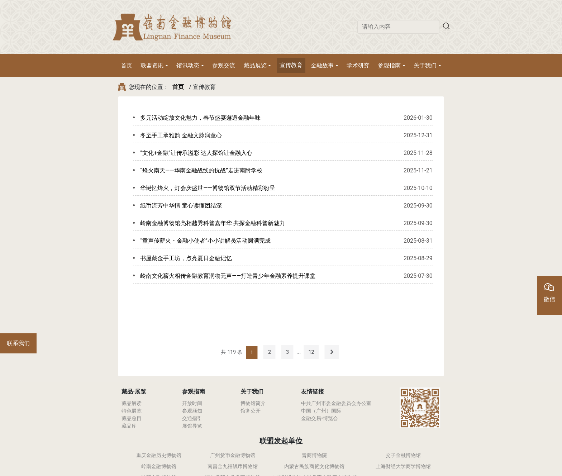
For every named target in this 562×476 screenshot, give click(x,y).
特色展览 (132, 411)
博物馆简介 (253, 403)
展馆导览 (192, 426)
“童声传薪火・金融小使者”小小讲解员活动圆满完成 (205, 240)
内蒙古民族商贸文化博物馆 (314, 466)
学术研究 (358, 65)
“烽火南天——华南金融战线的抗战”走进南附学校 (201, 170)
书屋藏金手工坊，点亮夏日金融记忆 (186, 258)
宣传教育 (291, 65)
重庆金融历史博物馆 (158, 455)
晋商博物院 (314, 455)
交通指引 (192, 418)
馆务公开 (250, 411)
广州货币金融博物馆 (232, 455)
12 (311, 352)
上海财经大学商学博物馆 (403, 466)
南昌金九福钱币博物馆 (233, 466)
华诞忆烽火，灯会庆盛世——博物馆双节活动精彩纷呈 (207, 188)
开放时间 (192, 403)
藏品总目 (132, 418)
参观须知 (192, 411)
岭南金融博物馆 (158, 466)
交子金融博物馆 (403, 455)
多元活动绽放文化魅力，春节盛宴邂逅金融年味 (200, 117)
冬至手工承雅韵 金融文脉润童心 (181, 135)
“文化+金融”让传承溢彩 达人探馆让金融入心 (196, 152)
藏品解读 (132, 403)
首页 (126, 65)
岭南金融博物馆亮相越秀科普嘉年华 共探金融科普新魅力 (212, 223)
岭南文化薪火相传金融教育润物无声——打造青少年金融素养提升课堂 (227, 275)
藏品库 (129, 426)
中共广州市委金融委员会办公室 (336, 403)
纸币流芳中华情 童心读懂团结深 (181, 205)
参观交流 (223, 65)
